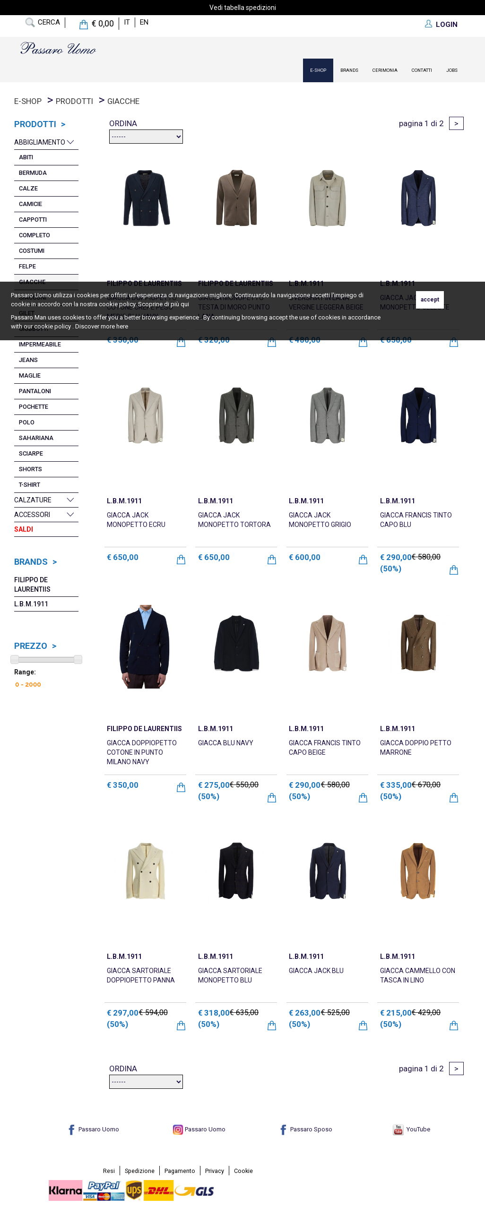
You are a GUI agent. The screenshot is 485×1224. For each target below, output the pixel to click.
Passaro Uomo (92, 1129)
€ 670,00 (426, 784)
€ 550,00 (244, 784)
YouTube (411, 1129)
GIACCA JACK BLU (316, 970)
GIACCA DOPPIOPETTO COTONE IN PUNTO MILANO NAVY (142, 752)
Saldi (23, 529)
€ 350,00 (123, 785)
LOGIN (447, 24)
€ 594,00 (153, 1012)
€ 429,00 (426, 1012)
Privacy (214, 1170)
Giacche (123, 101)
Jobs (452, 70)
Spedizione (140, 1170)
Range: (25, 672)
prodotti (74, 101)
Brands (349, 70)
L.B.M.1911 (31, 604)
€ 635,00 (244, 1012)
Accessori (32, 514)
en (144, 22)
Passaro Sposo (305, 1129)
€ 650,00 (123, 557)
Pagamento (180, 1170)
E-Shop (318, 70)
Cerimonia (385, 70)
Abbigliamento (39, 142)
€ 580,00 (426, 556)
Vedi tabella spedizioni (242, 7)
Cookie (243, 1170)
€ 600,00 (304, 557)
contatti (422, 70)
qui (185, 304)
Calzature (33, 500)
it (127, 22)
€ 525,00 (335, 1012)
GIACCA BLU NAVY (225, 743)
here (122, 326)
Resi (109, 1170)
